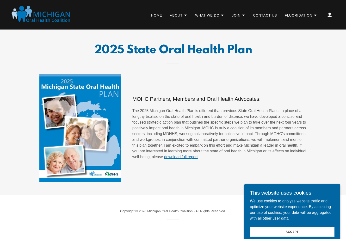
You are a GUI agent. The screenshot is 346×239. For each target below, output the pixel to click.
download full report (181, 157)
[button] (178, 15)
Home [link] (156, 15)
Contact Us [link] (265, 15)
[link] (44, 14)
